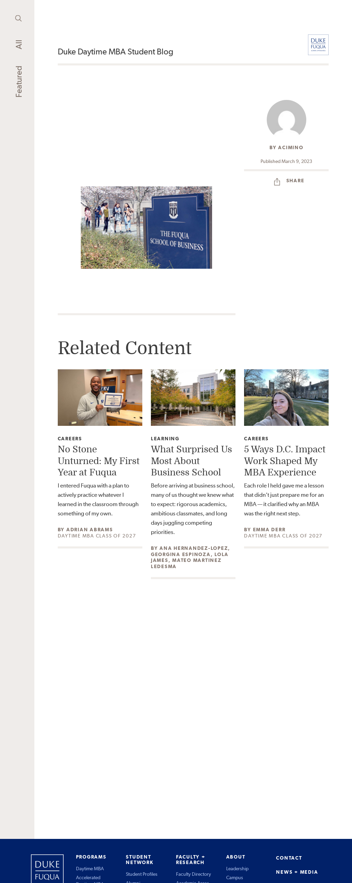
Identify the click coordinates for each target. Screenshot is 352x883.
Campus (234, 877)
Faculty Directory (193, 874)
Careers (70, 438)
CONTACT (289, 858)
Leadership (237, 868)
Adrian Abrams (89, 529)
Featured (19, 81)
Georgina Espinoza (181, 554)
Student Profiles (141, 874)
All (19, 44)
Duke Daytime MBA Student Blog (115, 52)
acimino (290, 147)
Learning (165, 438)
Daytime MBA (90, 868)
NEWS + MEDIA (297, 872)
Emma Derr (269, 529)
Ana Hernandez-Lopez (194, 548)
